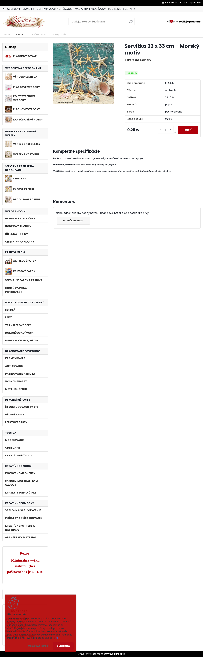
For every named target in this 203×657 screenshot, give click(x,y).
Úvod (7, 34)
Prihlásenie (171, 2)
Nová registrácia (192, 2)
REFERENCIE (114, 9)
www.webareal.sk (114, 653)
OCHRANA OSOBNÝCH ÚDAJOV (54, 9)
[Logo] (24, 22)
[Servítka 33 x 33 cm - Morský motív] (83, 73)
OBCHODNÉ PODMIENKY (20, 9)
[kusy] (165, 130)
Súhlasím (63, 646)
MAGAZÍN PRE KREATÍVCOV (90, 9)
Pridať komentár (73, 220)
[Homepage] (3, 9)
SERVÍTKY (20, 34)
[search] (131, 23)
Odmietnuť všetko (38, 645)
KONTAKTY (129, 9)
